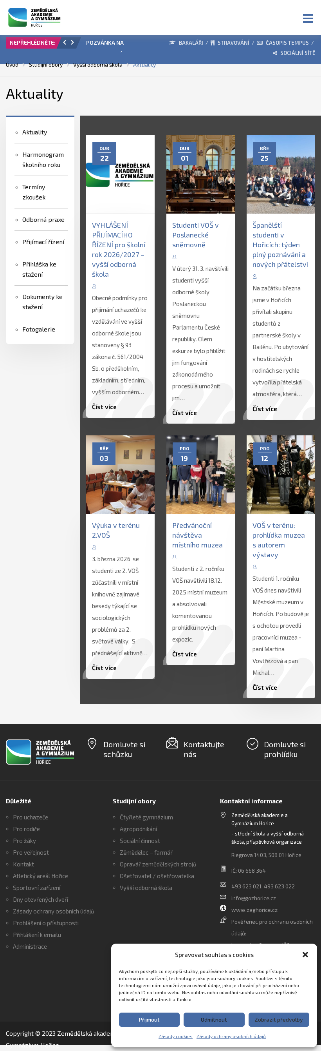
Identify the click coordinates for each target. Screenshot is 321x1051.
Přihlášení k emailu (37, 934)
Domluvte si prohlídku (285, 749)
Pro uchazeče (30, 817)
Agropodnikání (138, 828)
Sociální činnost (140, 840)
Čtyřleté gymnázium (146, 817)
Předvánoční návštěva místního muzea (197, 535)
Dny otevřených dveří (40, 899)
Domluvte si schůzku (124, 749)
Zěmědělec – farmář (146, 852)
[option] (117, 45)
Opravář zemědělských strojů (158, 864)
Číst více (104, 406)
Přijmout (149, 1019)
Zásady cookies (176, 1036)
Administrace (30, 946)
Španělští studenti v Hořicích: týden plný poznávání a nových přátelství (280, 244)
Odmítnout (214, 1019)
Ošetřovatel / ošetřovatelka (157, 875)
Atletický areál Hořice (40, 875)
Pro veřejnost (31, 852)
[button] (305, 955)
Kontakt (23, 864)
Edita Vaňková (123, 285)
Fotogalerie (38, 329)
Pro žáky (24, 840)
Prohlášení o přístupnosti (46, 922)
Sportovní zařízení (36, 887)
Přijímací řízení (43, 241)
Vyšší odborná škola (146, 887)
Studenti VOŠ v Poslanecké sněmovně (195, 235)
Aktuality (34, 132)
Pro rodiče (26, 828)
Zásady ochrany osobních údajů (231, 1036)
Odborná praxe (43, 219)
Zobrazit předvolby (278, 1019)
